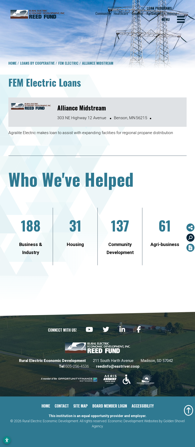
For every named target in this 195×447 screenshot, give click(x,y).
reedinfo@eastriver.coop (117, 366)
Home (46, 406)
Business (137, 13)
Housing (172, 13)
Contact (62, 406)
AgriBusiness (155, 13)
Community (102, 13)
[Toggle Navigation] (173, 19)
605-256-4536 (77, 366)
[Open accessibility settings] (7, 440)
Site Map (80, 406)
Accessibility (143, 406)
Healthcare (121, 13)
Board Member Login (109, 406)
